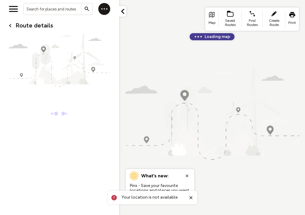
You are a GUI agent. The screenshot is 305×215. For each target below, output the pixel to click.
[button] (122, 11)
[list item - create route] (274, 19)
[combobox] (58, 9)
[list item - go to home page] (212, 19)
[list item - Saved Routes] (230, 19)
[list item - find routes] (252, 19)
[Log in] (104, 9)
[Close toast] (190, 198)
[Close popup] (187, 176)
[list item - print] (292, 19)
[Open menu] (13, 9)
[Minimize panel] (122, 11)
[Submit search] (87, 9)
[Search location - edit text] (58, 9)
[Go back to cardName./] (10, 25)
